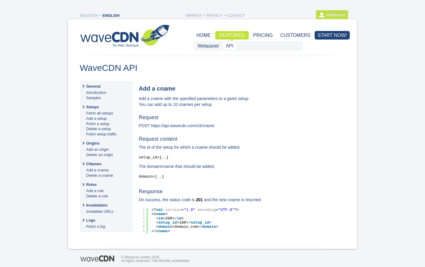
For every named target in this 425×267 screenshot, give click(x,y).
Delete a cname (99, 175)
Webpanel (335, 14)
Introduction (96, 92)
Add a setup (96, 118)
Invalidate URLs (99, 211)
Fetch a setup (97, 124)
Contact (236, 15)
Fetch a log (95, 226)
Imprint (194, 15)
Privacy (214, 15)
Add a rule (95, 191)
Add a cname (97, 170)
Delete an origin (99, 155)
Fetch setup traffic (101, 134)
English (111, 15)
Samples (93, 98)
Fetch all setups (99, 113)
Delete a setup (98, 129)
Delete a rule (97, 196)
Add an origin (97, 149)
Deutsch (89, 15)
